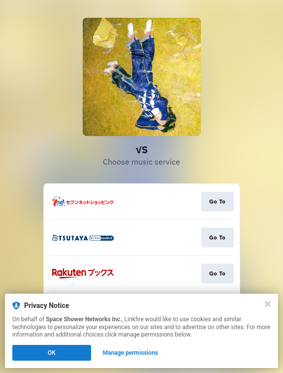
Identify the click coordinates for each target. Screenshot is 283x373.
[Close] (268, 304)
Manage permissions (130, 352)
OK (52, 352)
